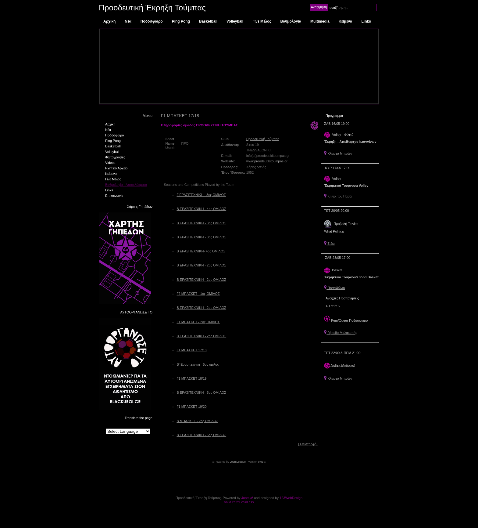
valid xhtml (232, 502)
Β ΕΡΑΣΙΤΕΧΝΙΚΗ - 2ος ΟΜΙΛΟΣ (201, 265)
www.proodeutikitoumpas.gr (266, 161)
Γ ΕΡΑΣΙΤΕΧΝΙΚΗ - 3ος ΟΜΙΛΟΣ (201, 195)
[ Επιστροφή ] (308, 444)
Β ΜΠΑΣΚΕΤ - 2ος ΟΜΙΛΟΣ (197, 421)
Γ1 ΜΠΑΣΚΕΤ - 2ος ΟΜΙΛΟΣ (198, 322)
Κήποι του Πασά (339, 196)
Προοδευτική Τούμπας (262, 139)
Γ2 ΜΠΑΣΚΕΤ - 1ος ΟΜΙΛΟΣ (198, 293)
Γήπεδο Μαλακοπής (340, 333)
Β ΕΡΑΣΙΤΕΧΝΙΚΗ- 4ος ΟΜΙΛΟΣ (201, 251)
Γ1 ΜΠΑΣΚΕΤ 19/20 (191, 406)
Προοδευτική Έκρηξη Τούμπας (152, 7)
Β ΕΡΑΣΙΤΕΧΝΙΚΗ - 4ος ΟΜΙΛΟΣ (201, 209)
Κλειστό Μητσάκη (340, 153)
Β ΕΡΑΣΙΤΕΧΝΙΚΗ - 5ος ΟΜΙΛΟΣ (201, 392)
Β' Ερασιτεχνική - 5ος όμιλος (198, 364)
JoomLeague (238, 461)
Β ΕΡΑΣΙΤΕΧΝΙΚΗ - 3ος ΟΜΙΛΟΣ (201, 223)
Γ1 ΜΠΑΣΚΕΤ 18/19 (191, 378)
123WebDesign (291, 498)
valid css (247, 502)
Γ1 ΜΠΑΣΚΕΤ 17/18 (191, 350)
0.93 (261, 461)
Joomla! (247, 498)
